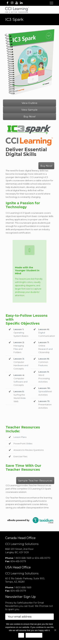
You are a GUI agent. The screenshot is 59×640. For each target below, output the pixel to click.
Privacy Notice (34, 635)
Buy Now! (29, 116)
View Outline (29, 102)
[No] (55, 630)
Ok (21, 635)
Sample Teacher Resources (35, 480)
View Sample (29, 109)
